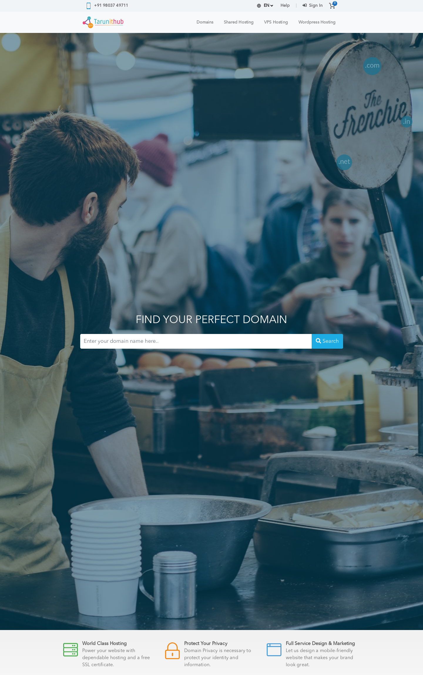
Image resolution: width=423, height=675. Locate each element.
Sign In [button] (313, 6)
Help (285, 6)
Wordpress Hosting (316, 22)
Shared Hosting (239, 22)
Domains (205, 22)
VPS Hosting (276, 22)
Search (327, 341)
